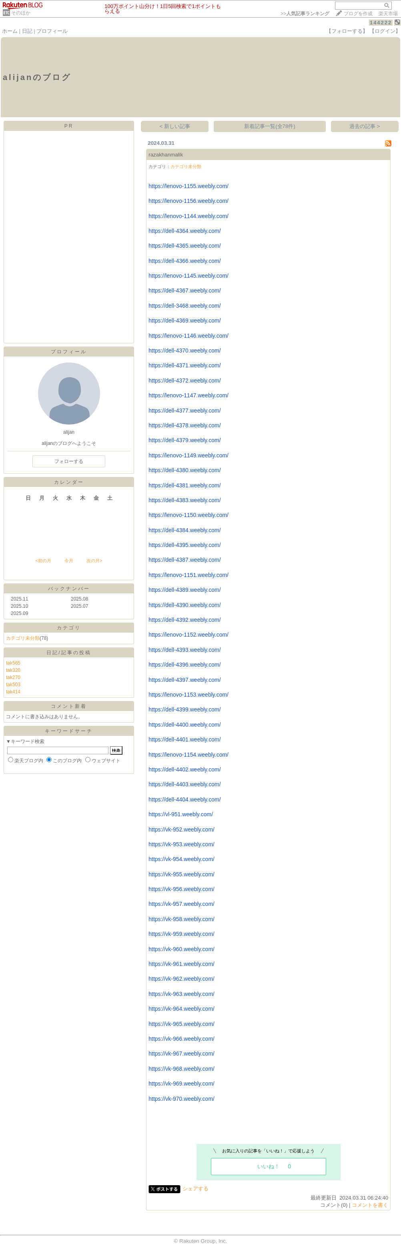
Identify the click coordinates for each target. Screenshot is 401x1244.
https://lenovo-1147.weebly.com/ (188, 395)
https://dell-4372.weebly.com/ (184, 380)
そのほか (20, 13)
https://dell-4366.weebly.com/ (184, 261)
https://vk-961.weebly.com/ (181, 964)
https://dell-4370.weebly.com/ (184, 350)
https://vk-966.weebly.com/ (181, 1039)
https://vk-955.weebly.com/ (181, 874)
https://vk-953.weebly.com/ (181, 844)
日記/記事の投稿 (68, 652)
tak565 (13, 663)
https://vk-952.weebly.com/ (181, 829)
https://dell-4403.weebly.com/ (184, 784)
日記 (27, 31)
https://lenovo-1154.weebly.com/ (188, 754)
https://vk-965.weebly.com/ (181, 1024)
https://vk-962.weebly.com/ (181, 979)
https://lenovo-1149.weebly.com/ (188, 455)
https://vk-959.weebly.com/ (181, 934)
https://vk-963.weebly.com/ (181, 994)
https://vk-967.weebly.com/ (181, 1053)
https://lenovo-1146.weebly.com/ (188, 336)
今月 (68, 560)
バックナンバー (69, 588)
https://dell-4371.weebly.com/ (184, 365)
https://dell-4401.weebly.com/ (184, 739)
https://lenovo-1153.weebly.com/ (188, 694)
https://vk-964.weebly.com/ (181, 1009)
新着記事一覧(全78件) (269, 126)
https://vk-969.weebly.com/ (181, 1083)
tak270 (13, 677)
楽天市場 (388, 13)
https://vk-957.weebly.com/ (181, 904)
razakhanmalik (165, 155)
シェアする (195, 1189)
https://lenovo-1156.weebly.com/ (188, 201)
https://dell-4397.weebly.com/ (184, 680)
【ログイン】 (385, 31)
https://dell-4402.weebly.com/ (184, 769)
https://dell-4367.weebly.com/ (184, 290)
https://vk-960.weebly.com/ (181, 949)
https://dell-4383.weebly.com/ (184, 500)
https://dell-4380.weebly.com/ (184, 470)
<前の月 (43, 560)
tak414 (13, 692)
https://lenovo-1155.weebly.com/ (188, 186)
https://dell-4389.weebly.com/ (184, 590)
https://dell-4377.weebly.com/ (184, 410)
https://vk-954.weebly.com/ (181, 859)
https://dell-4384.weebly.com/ (184, 530)
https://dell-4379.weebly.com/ (184, 440)
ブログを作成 (358, 13)
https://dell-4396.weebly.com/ (184, 664)
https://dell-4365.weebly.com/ (184, 245)
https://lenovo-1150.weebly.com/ (188, 515)
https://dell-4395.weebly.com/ (184, 545)
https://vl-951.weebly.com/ (180, 814)
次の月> (94, 560)
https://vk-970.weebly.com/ (181, 1099)
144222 (381, 23)
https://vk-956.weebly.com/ (181, 889)
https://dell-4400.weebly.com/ (184, 724)
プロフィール (52, 31)
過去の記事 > (364, 126)
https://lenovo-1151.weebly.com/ (188, 575)
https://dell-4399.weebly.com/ (184, 709)
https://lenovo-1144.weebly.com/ (188, 216)
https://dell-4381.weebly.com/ (184, 485)
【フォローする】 (347, 31)
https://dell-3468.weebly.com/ (184, 305)
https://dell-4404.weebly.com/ (184, 799)
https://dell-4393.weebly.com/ (184, 650)
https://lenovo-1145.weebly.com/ (188, 275)
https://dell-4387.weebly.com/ (184, 560)
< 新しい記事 (175, 126)
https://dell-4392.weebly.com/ (184, 620)
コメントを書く (370, 1205)
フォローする (68, 461)
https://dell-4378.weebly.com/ (184, 425)
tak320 (13, 670)
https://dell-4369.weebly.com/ (184, 320)
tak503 (13, 684)
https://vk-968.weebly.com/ (181, 1069)
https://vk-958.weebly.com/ (181, 919)
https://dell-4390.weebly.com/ (184, 605)
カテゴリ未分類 (23, 638)
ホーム (10, 31)
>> (305, 13)
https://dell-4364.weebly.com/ (184, 231)
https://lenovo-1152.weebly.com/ (188, 634)
